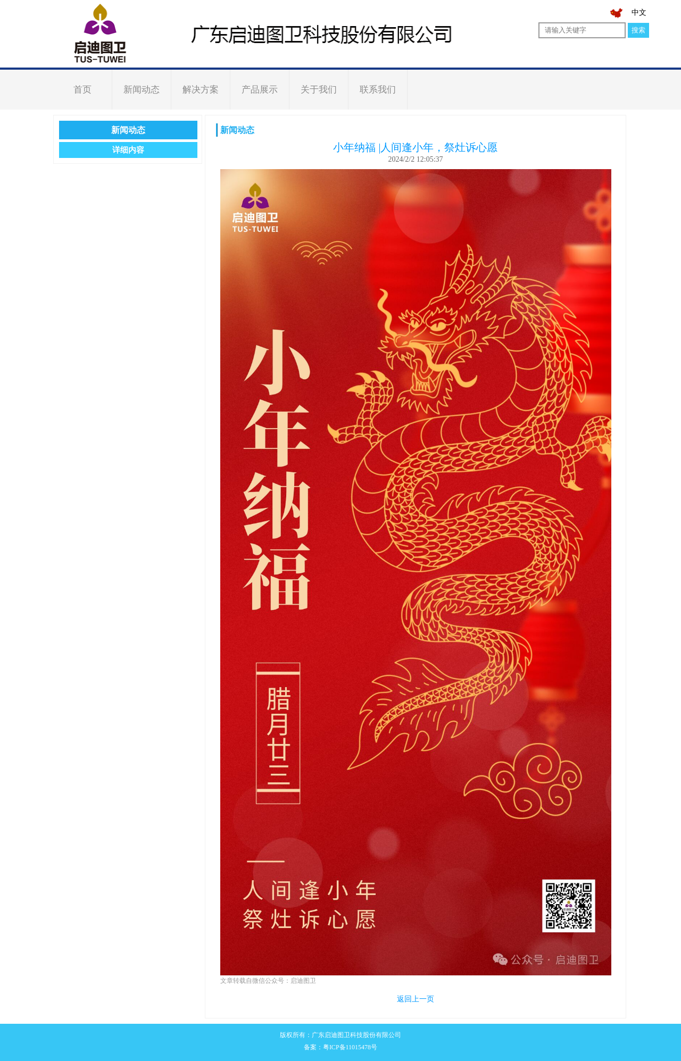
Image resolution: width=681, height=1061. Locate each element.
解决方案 (200, 90)
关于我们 (319, 90)
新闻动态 (141, 90)
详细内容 (128, 150)
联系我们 (378, 90)
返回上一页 (415, 999)
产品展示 (260, 90)
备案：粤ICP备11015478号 (340, 1047)
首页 (82, 90)
